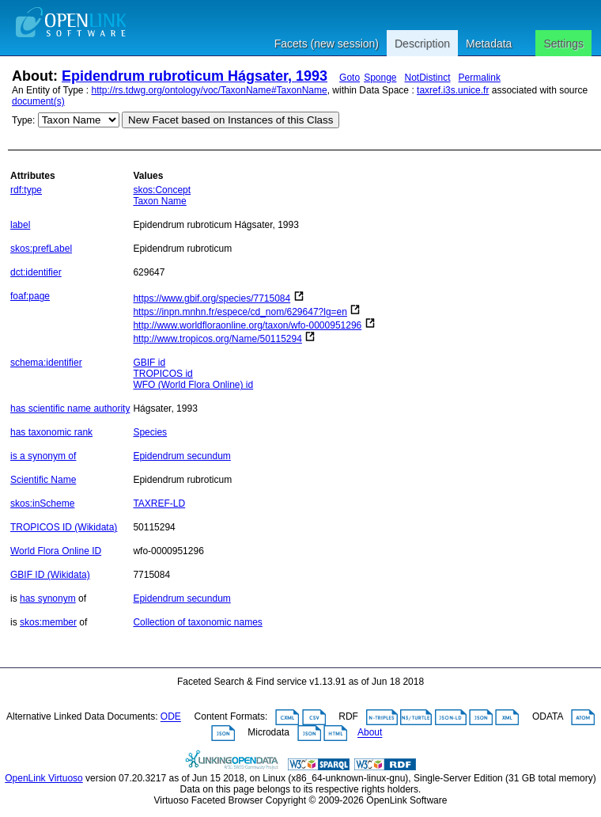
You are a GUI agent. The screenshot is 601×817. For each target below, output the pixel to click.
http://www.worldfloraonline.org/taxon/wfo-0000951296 (247, 325)
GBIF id (149, 362)
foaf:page (30, 296)
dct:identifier (36, 272)
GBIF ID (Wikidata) (50, 574)
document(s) (38, 101)
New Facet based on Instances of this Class (230, 120)
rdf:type (26, 190)
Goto (349, 77)
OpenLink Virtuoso (44, 778)
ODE (171, 717)
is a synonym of (43, 456)
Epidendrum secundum (181, 456)
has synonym (48, 598)
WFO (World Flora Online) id (193, 384)
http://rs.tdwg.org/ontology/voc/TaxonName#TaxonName (209, 90)
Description (422, 43)
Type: (23, 120)
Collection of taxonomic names (197, 622)
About (369, 733)
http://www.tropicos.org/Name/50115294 (217, 338)
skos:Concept (162, 190)
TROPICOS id (162, 373)
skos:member (48, 622)
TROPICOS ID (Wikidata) (63, 527)
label (20, 224)
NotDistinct (428, 77)
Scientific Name (43, 479)
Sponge (380, 77)
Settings (563, 43)
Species (150, 432)
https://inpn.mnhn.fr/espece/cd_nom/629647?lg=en (240, 311)
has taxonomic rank (51, 432)
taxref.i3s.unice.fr (453, 90)
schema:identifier (46, 362)
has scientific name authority (70, 408)
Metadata (489, 43)
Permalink (480, 77)
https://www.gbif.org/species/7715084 (211, 298)
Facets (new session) (326, 43)
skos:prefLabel (41, 248)
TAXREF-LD (159, 503)
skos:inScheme (42, 503)
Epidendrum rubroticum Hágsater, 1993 (194, 76)
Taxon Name (159, 201)
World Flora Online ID (55, 551)
